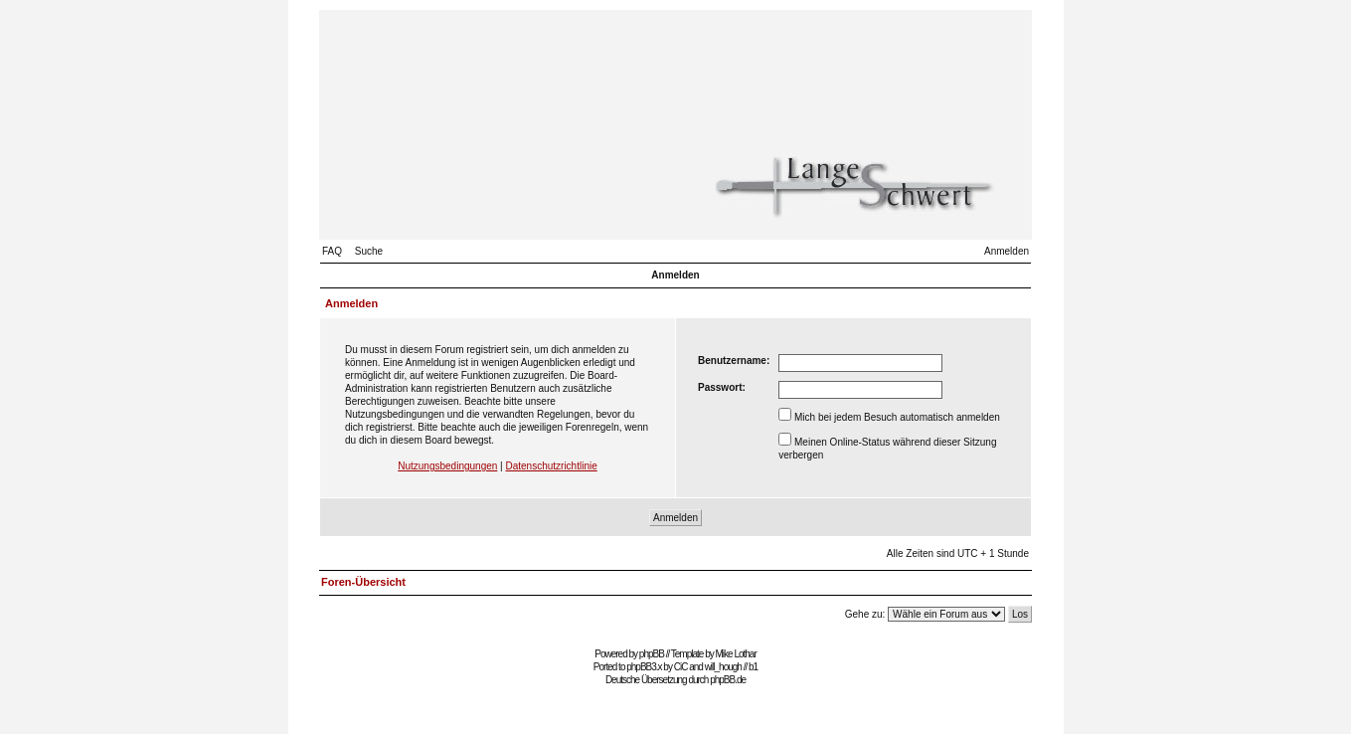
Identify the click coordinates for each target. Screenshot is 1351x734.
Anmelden (1006, 251)
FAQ (332, 251)
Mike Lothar (736, 653)
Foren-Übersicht (363, 582)
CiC (681, 666)
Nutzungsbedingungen (447, 465)
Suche (369, 251)
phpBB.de (728, 679)
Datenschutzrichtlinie (550, 465)
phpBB (651, 653)
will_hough (723, 666)
